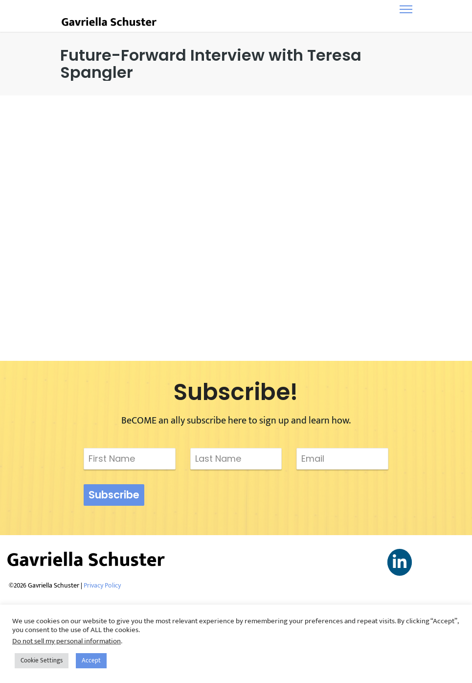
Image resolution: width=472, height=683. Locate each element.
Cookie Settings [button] (42, 660)
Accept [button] (91, 660)
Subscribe (114, 495)
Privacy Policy (102, 585)
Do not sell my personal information (66, 641)
